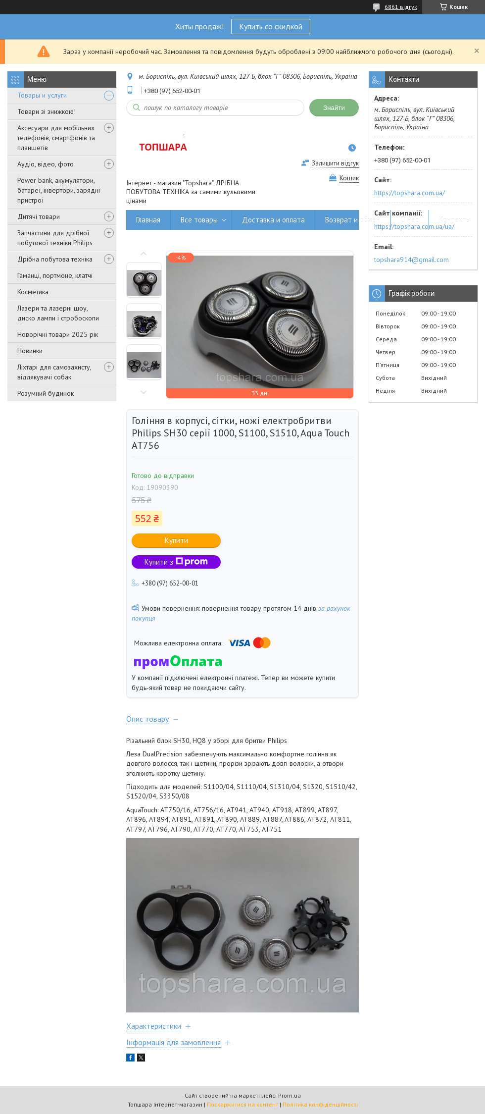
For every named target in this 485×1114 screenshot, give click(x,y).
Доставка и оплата (273, 219)
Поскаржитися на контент (242, 1104)
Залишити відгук (335, 163)
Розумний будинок (45, 393)
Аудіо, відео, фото (45, 163)
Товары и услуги (42, 95)
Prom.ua (289, 1095)
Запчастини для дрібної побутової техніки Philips (55, 237)
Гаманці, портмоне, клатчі (55, 275)
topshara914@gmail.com (411, 259)
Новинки (30, 350)
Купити (176, 540)
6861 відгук (401, 6)
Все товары (199, 219)
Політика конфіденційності (320, 1104)
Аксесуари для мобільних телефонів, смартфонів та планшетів (56, 137)
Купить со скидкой (270, 26)
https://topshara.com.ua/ (409, 192)
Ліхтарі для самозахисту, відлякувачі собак (54, 372)
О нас (409, 219)
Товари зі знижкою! (46, 111)
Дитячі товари (38, 216)
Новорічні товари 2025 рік (57, 334)
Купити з (176, 562)
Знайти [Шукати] (334, 107)
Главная (148, 219)
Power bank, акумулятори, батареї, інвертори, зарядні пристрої (58, 190)
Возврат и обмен (352, 219)
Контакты (455, 219)
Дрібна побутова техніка (55, 259)
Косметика (32, 291)
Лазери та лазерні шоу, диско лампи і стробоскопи (58, 313)
